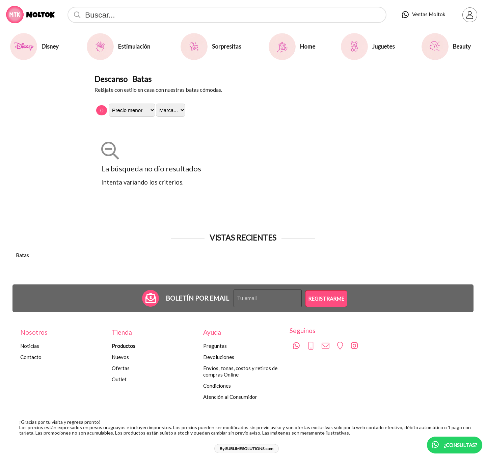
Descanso (111, 79)
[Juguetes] (354, 46)
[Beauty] (435, 46)
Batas (142, 79)
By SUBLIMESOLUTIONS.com (246, 448)
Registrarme (326, 299)
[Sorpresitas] (194, 46)
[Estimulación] (100, 46)
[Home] (282, 46)
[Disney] (23, 46)
